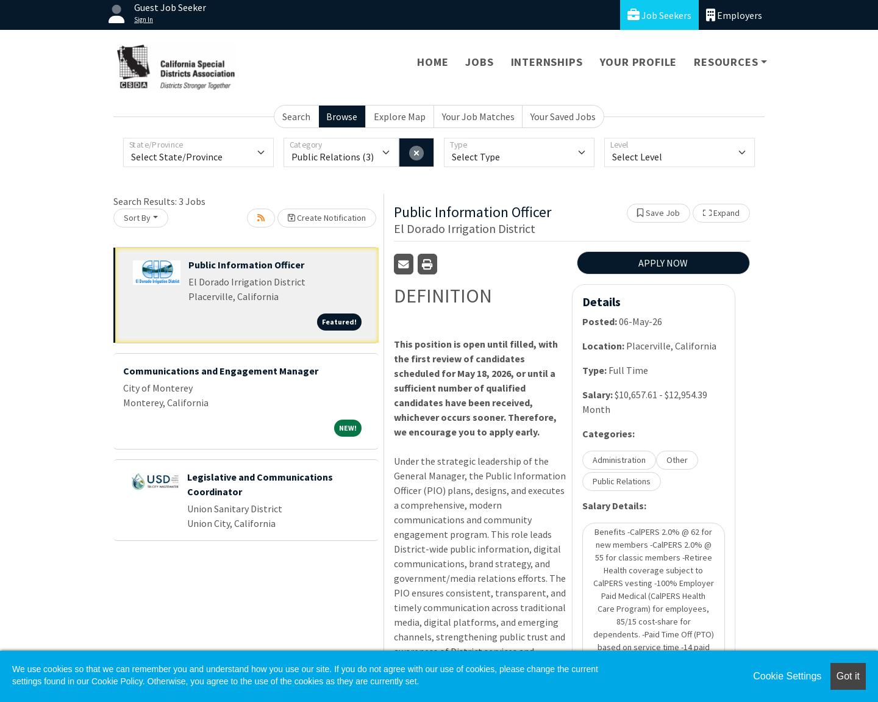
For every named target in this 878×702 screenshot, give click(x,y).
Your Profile (638, 62)
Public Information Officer (246, 265)
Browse (341, 116)
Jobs (479, 62)
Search (296, 116)
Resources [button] (726, 62)
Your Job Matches (478, 116)
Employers (734, 15)
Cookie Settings (787, 676)
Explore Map (400, 116)
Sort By (137, 217)
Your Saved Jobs (563, 116)
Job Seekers (659, 15)
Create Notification (327, 217)
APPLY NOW (663, 263)
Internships (547, 62)
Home (432, 62)
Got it (848, 676)
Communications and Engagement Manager (220, 371)
